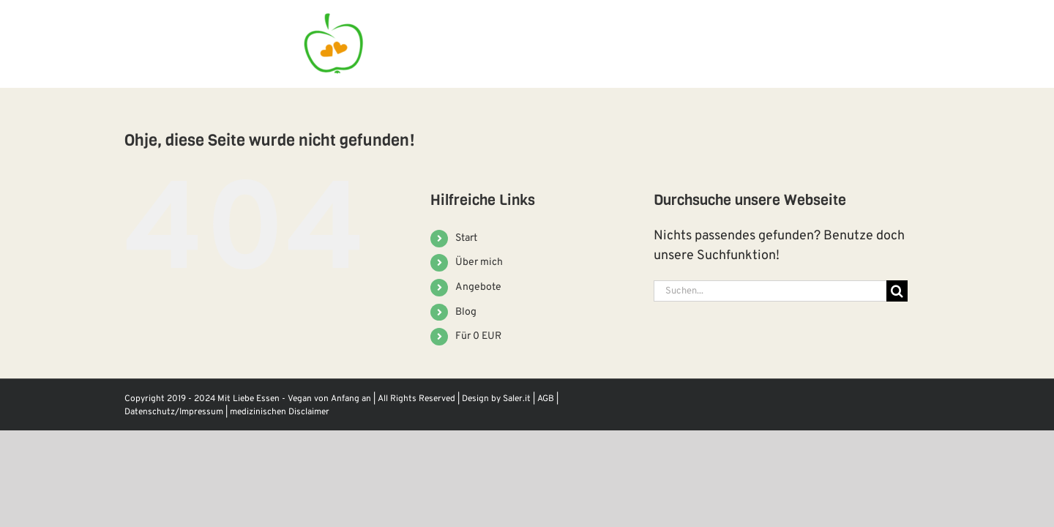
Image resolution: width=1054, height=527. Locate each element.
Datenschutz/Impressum (173, 412)
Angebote (478, 287)
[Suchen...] (770, 291)
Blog (465, 312)
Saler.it (517, 399)
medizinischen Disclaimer (279, 412)
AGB (545, 399)
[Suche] (897, 291)
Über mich (479, 262)
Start (466, 238)
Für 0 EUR (478, 336)
